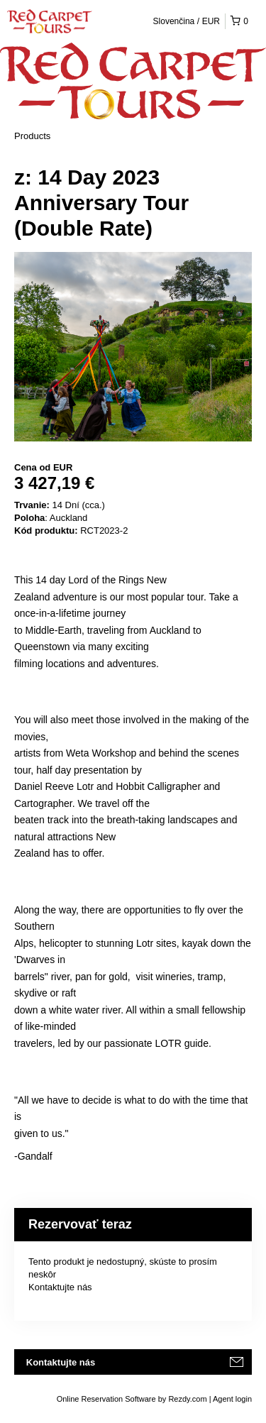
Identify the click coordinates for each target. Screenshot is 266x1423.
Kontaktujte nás (60, 1287)
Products (32, 136)
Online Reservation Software (106, 1399)
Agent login (232, 1399)
